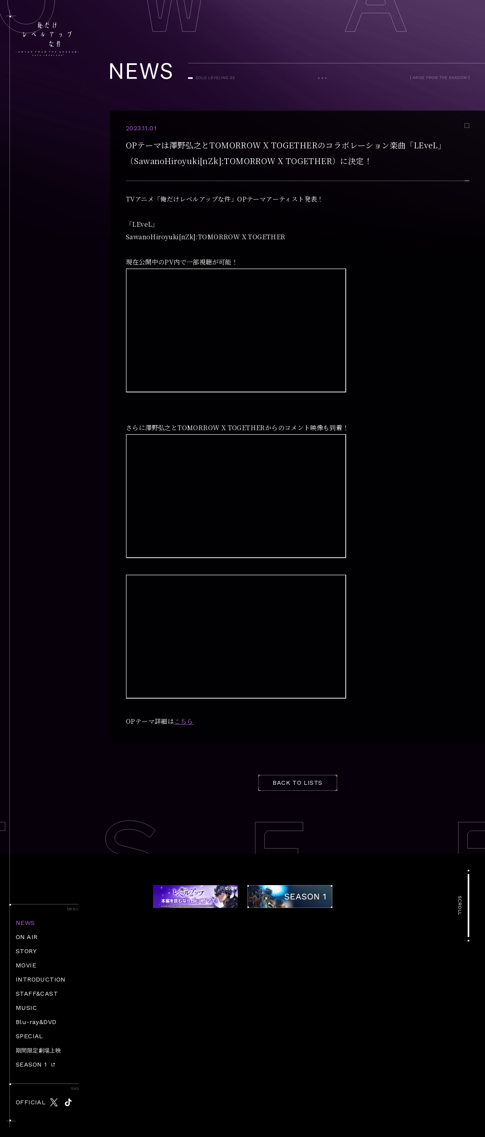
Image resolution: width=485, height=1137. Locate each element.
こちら (183, 721)
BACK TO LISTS (297, 782)
